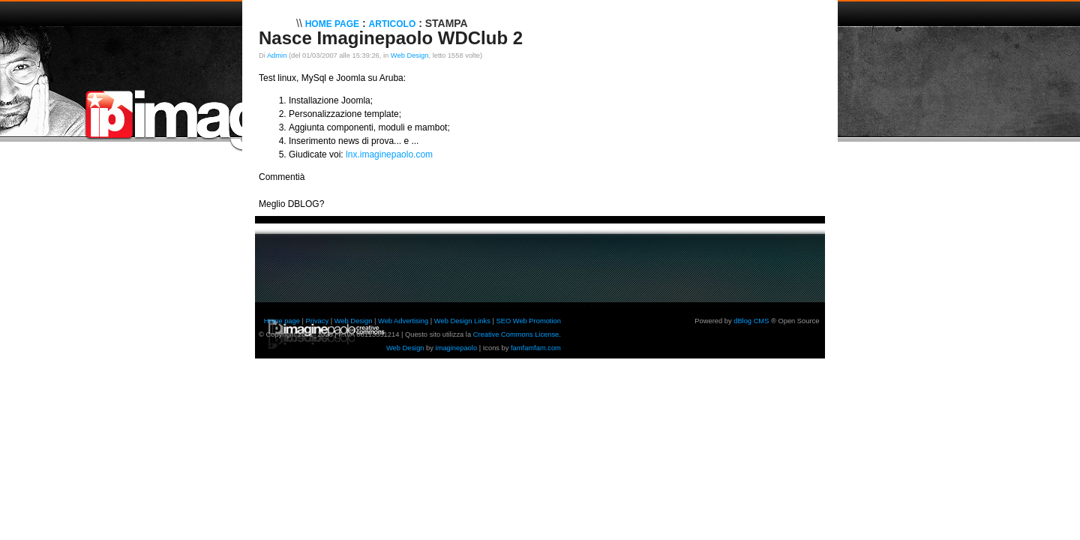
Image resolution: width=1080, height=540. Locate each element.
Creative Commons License (516, 334)
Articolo (392, 24)
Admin (276, 55)
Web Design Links (462, 321)
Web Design (410, 55)
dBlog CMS (751, 321)
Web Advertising (403, 321)
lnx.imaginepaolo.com (389, 154)
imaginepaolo (457, 348)
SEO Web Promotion (528, 321)
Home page (282, 321)
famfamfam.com (536, 348)
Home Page (332, 24)
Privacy (317, 321)
